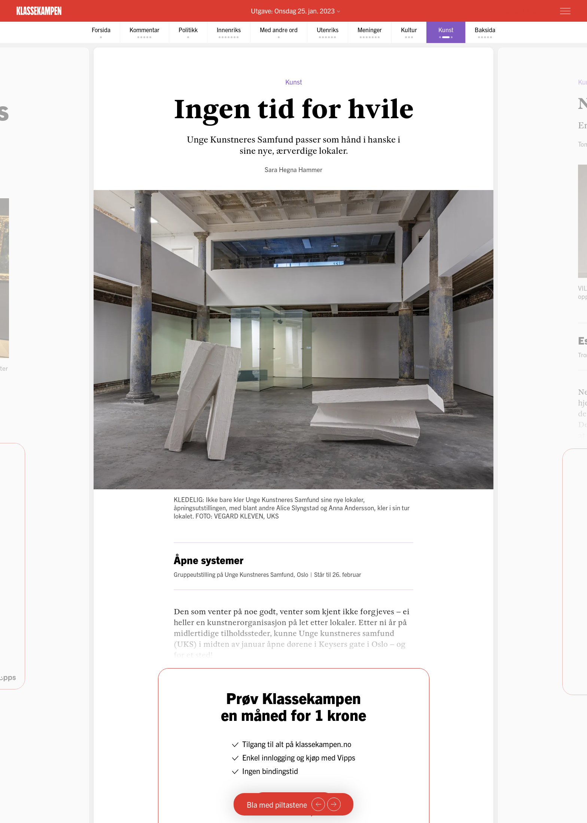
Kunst (293, 81)
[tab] (99, 32)
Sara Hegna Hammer (293, 169)
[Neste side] (334, 804)
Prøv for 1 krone (520, 10)
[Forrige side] (318, 804)
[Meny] (565, 11)
